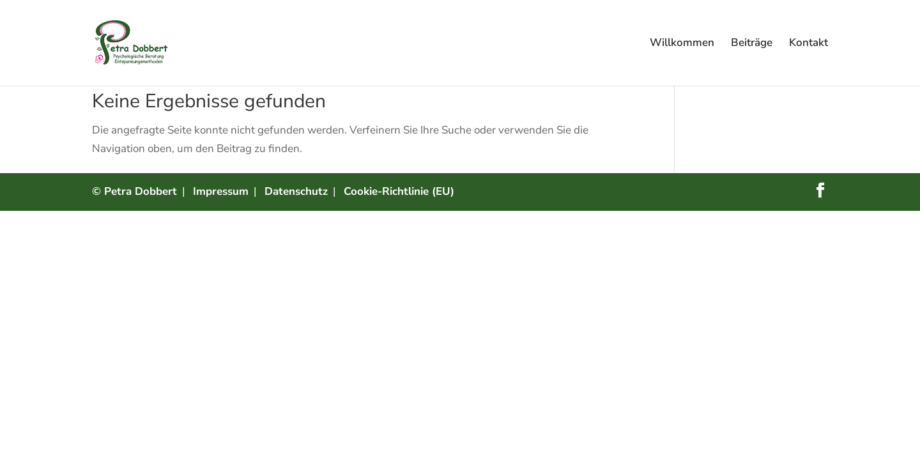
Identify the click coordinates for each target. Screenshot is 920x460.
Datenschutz (296, 191)
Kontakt (808, 44)
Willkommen (682, 44)
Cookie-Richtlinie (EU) (399, 191)
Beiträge (751, 44)
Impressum (221, 191)
